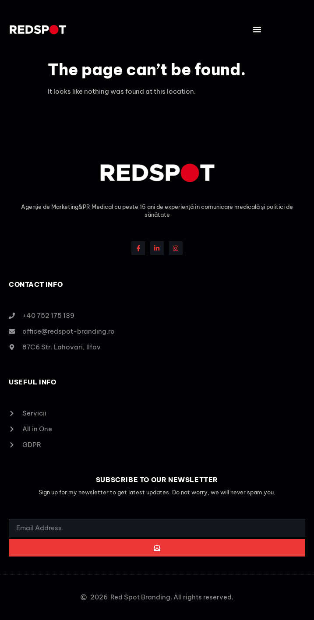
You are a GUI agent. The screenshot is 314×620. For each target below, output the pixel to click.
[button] (257, 29)
